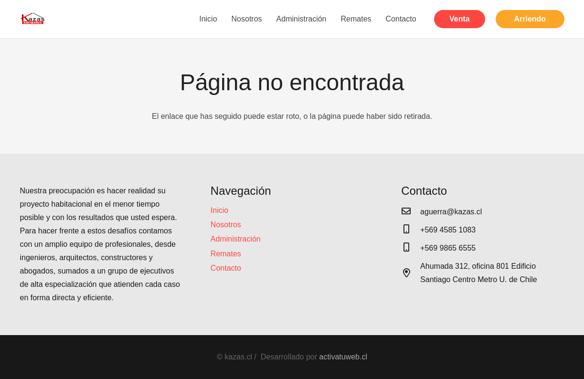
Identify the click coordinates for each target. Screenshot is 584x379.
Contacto (226, 268)
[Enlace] (33, 19)
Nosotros (226, 225)
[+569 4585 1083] (410, 230)
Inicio (219, 210)
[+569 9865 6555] (410, 248)
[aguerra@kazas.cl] (410, 212)
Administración (236, 239)
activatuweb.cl (343, 357)
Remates (226, 254)
